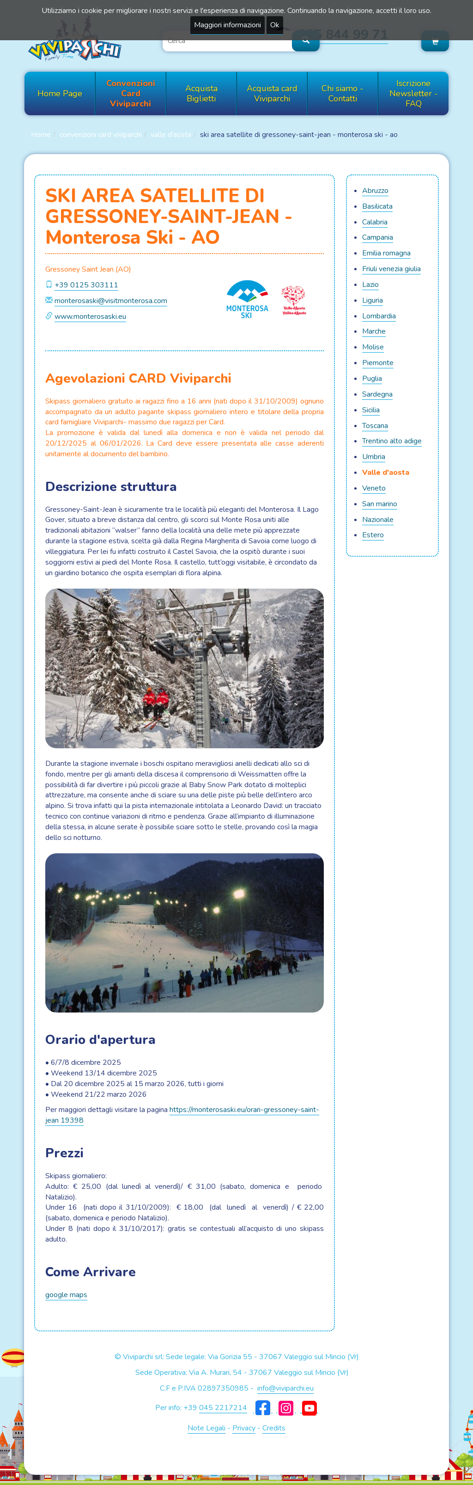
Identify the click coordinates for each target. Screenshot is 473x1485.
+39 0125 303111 (86, 285)
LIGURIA (372, 300)
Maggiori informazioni (227, 25)
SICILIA (371, 410)
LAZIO (370, 285)
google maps (66, 1295)
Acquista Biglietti (201, 93)
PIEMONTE (378, 363)
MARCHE (374, 331)
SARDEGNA (377, 394)
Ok (274, 25)
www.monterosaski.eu (90, 316)
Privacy (243, 1428)
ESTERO (373, 535)
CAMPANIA (377, 237)
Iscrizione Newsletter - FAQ (413, 93)
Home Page (59, 93)
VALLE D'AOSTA (171, 135)
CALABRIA (375, 222)
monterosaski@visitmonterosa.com (111, 301)
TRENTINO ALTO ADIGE (392, 441)
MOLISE (373, 347)
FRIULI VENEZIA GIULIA (391, 269)
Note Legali (206, 1428)
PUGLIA (372, 378)
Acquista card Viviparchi (272, 93)
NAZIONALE (378, 520)
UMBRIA (373, 457)
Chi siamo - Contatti (342, 93)
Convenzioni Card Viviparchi (130, 93)
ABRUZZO (375, 191)
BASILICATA (377, 206)
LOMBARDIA (379, 316)
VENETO (374, 488)
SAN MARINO (379, 504)
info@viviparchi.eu (285, 1388)
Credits (273, 1428)
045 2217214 (223, 1408)
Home (41, 135)
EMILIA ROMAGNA (386, 253)
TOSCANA (375, 426)
